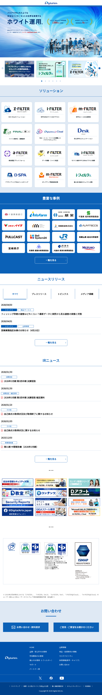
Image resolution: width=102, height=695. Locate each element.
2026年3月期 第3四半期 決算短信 (20, 381)
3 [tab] (49, 81)
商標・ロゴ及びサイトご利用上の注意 (36, 686)
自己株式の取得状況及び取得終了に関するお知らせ (28, 414)
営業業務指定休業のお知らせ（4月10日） (21, 330)
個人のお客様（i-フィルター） (41, 660)
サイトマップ (15, 686)
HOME (31, 647)
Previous (3, 68)
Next (99, 68)
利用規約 (88, 686)
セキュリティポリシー (74, 686)
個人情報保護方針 (57, 686)
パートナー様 (34, 669)
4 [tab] (53, 81)
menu (3, 2)
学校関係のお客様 (36, 656)
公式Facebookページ (51, 678)
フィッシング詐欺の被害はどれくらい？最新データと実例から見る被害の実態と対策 (41, 314)
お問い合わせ (64, 664)
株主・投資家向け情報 (67, 651)
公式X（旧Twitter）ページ (40, 678)
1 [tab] (41, 81)
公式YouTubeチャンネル (61, 678)
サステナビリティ (66, 656)
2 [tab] (45, 81)
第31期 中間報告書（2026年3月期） (21, 446)
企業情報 (62, 647)
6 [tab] (60, 81)
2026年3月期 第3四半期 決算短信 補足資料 (24, 397)
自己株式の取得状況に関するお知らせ (22, 430)
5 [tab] (56, 81)
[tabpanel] (19, 69)
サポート (32, 664)
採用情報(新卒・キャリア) (69, 660)
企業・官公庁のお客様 (38, 651)
